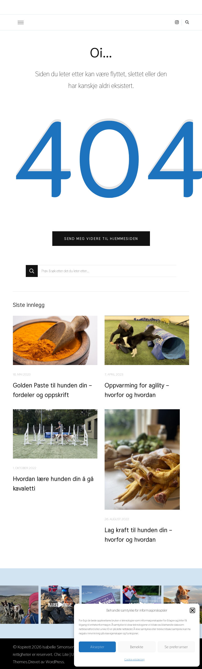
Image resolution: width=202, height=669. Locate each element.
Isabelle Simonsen (58, 646)
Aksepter (97, 647)
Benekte (136, 647)
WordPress (55, 660)
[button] (192, 610)
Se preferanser (176, 647)
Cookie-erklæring (134, 659)
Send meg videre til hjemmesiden (101, 238)
